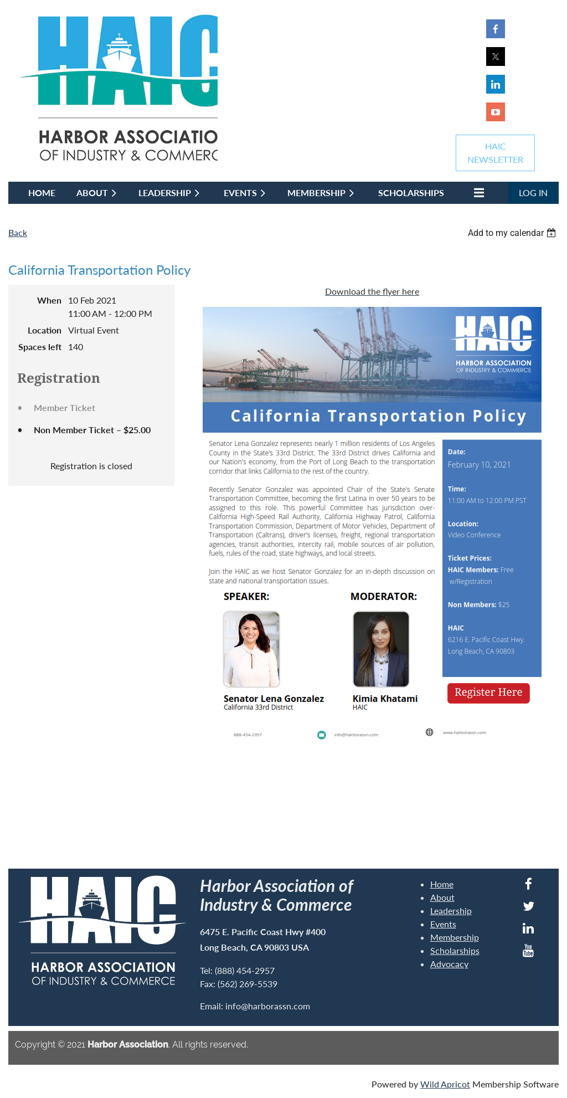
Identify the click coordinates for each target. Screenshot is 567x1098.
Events (443, 924)
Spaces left (39, 346)
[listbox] (513, 233)
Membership (454, 937)
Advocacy (449, 963)
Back (17, 232)
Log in (533, 192)
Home (441, 884)
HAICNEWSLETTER (495, 153)
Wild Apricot (445, 1084)
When (49, 300)
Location (44, 330)
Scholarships (455, 950)
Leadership (451, 910)
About (442, 897)
